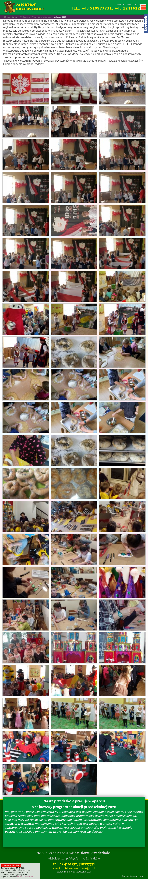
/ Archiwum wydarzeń (41, 17)
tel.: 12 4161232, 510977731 (74, 864)
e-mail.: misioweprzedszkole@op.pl (74, 868)
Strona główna (10, 17)
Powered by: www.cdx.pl (132, 876)
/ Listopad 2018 (59, 17)
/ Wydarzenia (24, 17)
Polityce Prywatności (25, 877)
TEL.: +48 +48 (108, 8)
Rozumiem (11, 865)
